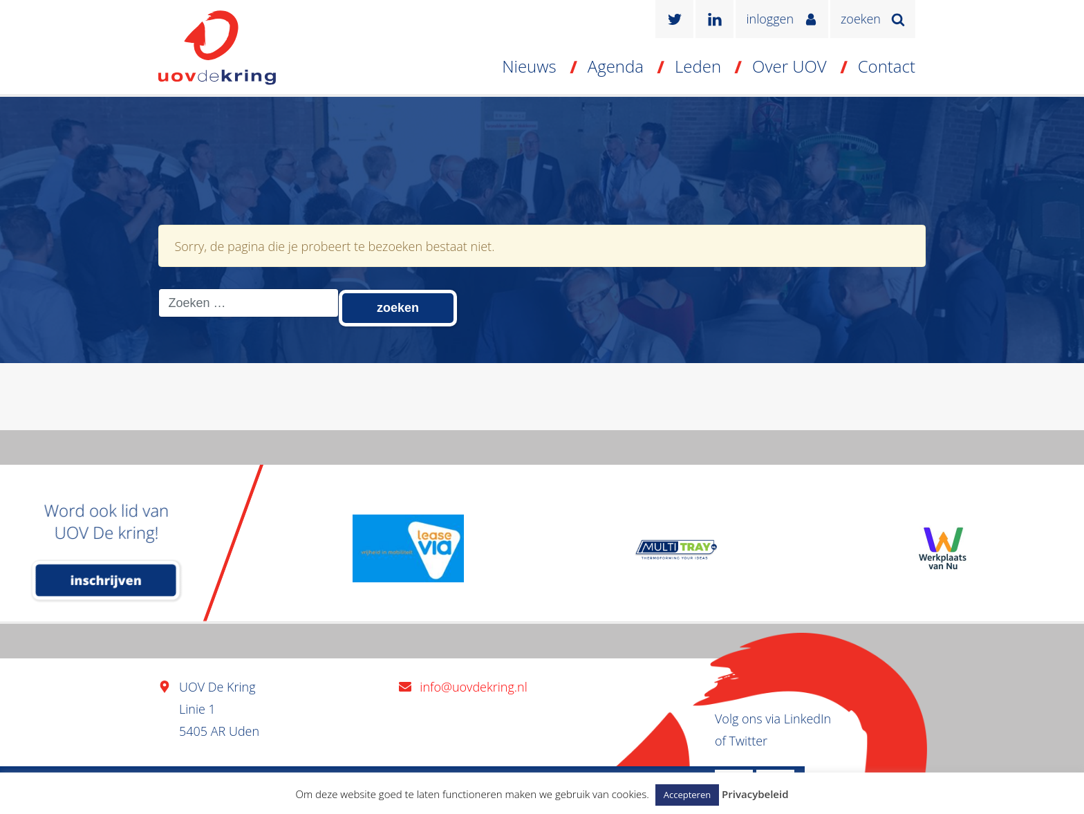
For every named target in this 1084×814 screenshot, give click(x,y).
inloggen (770, 18)
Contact (886, 66)
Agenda (616, 66)
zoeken (861, 18)
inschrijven (106, 580)
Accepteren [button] (687, 794)
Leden (698, 66)
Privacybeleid (755, 794)
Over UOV (789, 66)
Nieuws (529, 66)
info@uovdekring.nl (473, 686)
